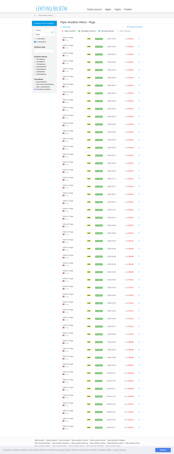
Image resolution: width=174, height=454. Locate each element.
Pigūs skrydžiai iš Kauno (98, 440)
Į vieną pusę (41, 42)
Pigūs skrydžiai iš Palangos (116, 440)
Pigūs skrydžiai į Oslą (132, 443)
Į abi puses (41, 39)
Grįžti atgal (65, 27)
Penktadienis (41, 69)
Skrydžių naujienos (94, 9)
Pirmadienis (40, 59)
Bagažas (108, 9)
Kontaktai (128, 9)
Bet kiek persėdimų (43, 89)
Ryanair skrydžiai (51, 440)
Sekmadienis (41, 74)
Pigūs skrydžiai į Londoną (115, 443)
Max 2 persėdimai (42, 87)
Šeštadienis (40, 72)
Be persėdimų (41, 82)
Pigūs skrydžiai (68, 31)
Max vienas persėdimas (45, 84)
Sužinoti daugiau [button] (119, 450)
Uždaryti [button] (163, 450)
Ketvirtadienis (41, 67)
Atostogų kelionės (106, 31)
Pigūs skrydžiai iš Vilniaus (80, 440)
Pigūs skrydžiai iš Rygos (42, 443)
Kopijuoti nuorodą (134, 27)
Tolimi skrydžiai (124, 31)
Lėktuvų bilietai (51, 8)
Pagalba (118, 9)
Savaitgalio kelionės (87, 31)
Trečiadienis (40, 64)
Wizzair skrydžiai (64, 440)
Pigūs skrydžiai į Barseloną (60, 443)
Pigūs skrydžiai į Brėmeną (79, 443)
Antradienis (40, 62)
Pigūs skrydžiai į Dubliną (97, 443)
